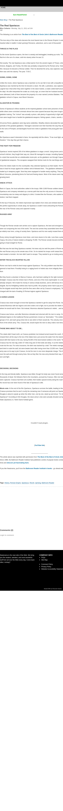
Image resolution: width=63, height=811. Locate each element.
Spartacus (25, 483)
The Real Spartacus (10, 25)
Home (3, 7)
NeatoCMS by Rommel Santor (53, 589)
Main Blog (3, 20)
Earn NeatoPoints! (20, 15)
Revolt (32, 483)
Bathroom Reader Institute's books (39, 468)
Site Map (44, 560)
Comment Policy (47, 564)
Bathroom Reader (48, 483)
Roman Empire (15, 483)
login (36, 15)
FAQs (43, 557)
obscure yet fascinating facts (18, 463)
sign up (30, 15)
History (6, 483)
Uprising (38, 483)
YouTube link (39, 445)
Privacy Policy (46, 567)
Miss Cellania (5, 28)
